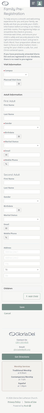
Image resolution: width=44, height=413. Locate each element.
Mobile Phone (11, 160)
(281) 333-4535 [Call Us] (22, 342)
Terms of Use (30, 402)
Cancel (7, 313)
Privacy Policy (14, 402)
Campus (9, 70)
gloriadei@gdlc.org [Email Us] (22, 349)
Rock (27, 406)
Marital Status (11, 141)
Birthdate (9, 132)
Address (7, 247)
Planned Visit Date (12, 79)
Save (22, 307)
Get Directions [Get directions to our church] (22, 356)
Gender (8, 123)
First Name (9, 105)
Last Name (9, 114)
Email (7, 151)
